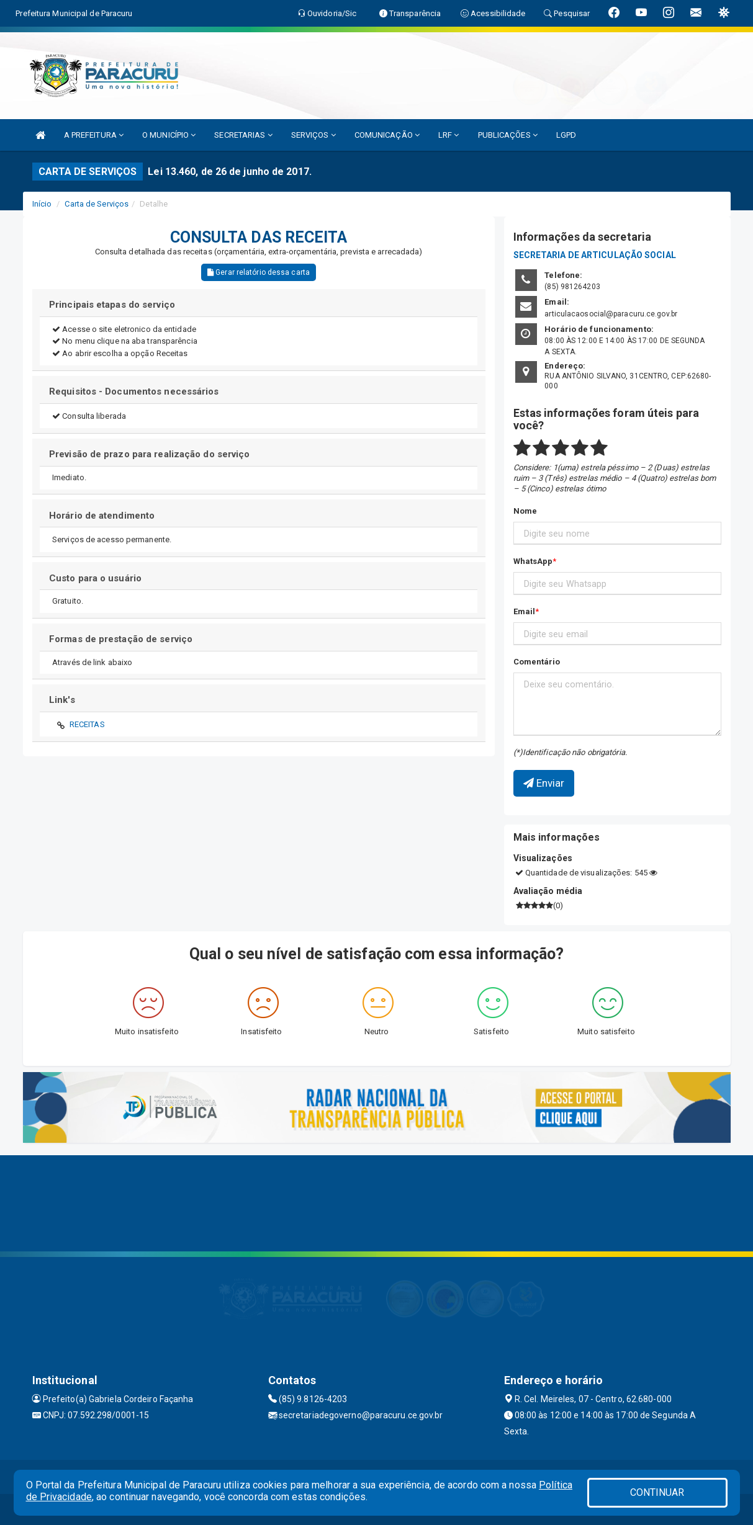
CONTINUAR (657, 1492)
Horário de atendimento (102, 515)
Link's (62, 699)
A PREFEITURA (94, 135)
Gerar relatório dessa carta (258, 272)
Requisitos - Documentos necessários (134, 391)
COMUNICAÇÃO (387, 135)
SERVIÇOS (313, 135)
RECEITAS (87, 724)
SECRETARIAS (243, 135)
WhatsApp (533, 561)
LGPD (566, 135)
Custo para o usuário (95, 578)
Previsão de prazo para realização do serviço (149, 454)
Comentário (537, 661)
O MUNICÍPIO (169, 135)
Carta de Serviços (97, 203)
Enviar (544, 783)
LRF (448, 135)
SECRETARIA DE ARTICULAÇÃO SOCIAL (594, 255)
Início (42, 203)
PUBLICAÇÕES (508, 135)
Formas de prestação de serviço (120, 639)
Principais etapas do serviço (112, 304)
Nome (525, 511)
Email (524, 611)
